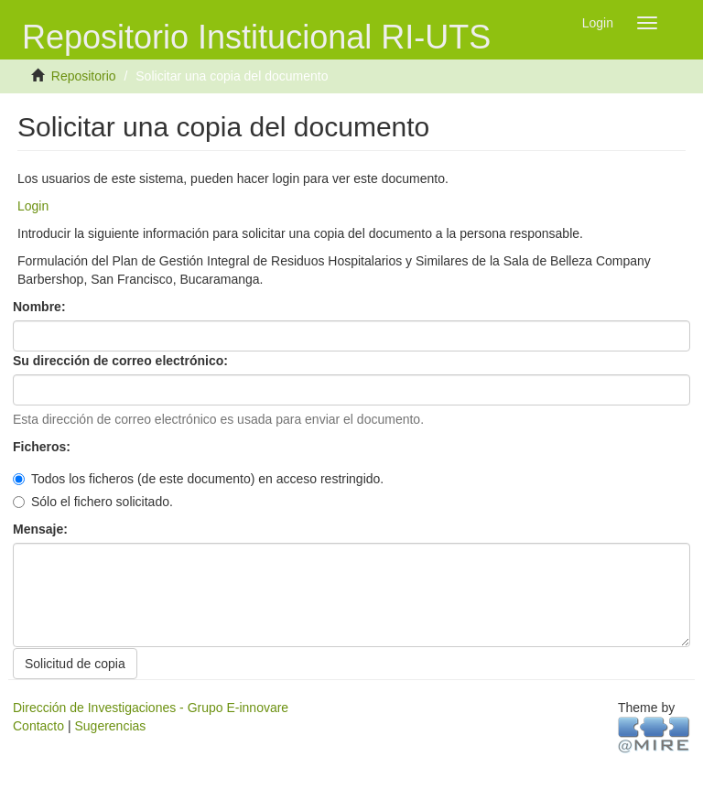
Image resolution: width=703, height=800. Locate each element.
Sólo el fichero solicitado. (93, 501)
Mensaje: (42, 529)
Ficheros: (43, 446)
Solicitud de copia (75, 663)
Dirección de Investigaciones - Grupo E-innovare (150, 707)
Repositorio (83, 76)
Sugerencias (110, 726)
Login (33, 206)
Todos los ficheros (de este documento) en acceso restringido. (198, 478)
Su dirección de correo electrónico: (122, 360)
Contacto (38, 726)
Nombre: (41, 306)
